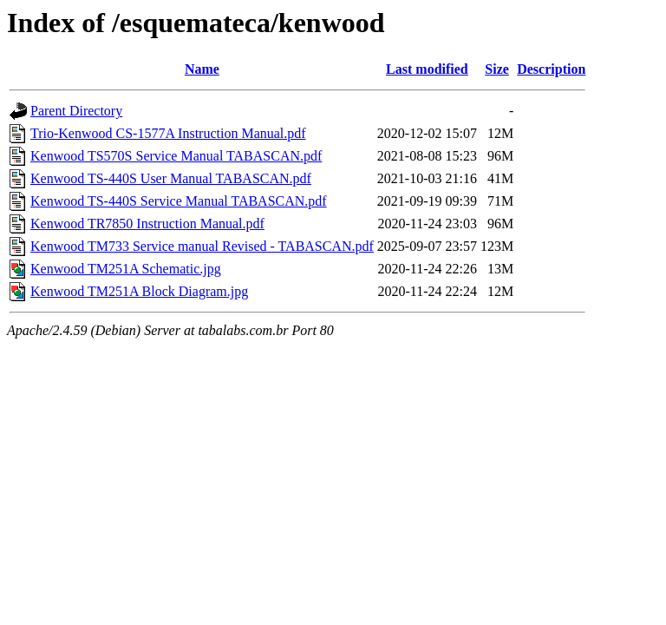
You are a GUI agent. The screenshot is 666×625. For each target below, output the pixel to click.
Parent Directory (76, 110)
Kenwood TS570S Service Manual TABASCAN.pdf (176, 155)
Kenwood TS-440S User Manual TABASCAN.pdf (170, 178)
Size (497, 69)
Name (202, 69)
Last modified (427, 69)
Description (551, 69)
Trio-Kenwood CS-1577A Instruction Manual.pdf (168, 133)
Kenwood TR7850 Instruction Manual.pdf (147, 223)
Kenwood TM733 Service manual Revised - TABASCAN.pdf (202, 246)
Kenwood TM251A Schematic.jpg (125, 268)
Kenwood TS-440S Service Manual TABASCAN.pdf (178, 201)
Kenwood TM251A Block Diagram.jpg (139, 291)
